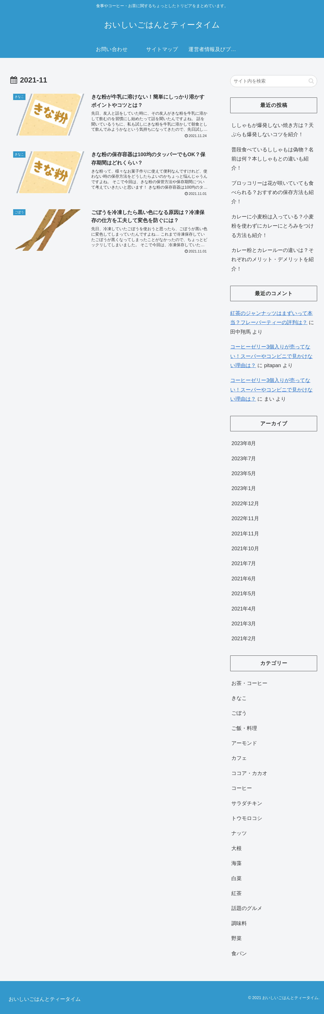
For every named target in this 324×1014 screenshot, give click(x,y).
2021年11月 (245, 534)
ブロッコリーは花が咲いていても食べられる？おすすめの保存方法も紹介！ (272, 192)
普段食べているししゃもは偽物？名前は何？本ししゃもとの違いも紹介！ (272, 159)
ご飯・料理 (244, 728)
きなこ (239, 698)
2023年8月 (243, 443)
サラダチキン (246, 803)
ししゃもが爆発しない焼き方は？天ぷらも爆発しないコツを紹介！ (272, 129)
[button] (311, 81)
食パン (239, 953)
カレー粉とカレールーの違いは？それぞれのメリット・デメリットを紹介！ (272, 259)
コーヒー (241, 788)
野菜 (236, 938)
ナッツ (239, 833)
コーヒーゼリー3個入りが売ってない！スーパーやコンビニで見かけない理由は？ (271, 356)
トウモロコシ (246, 818)
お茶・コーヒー (249, 683)
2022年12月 (245, 503)
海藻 (236, 863)
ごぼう (239, 713)
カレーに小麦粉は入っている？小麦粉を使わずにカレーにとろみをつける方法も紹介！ (272, 226)
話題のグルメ (246, 908)
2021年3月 (243, 624)
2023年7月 (243, 458)
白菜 (236, 878)
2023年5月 (243, 473)
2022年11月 (245, 518)
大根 (236, 848)
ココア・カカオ (249, 773)
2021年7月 (243, 563)
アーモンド (244, 743)
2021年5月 (243, 593)
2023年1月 (243, 488)
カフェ (239, 758)
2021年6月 (243, 579)
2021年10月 (245, 548)
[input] (273, 81)
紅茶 (236, 893)
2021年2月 (243, 638)
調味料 (239, 923)
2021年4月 (243, 609)
